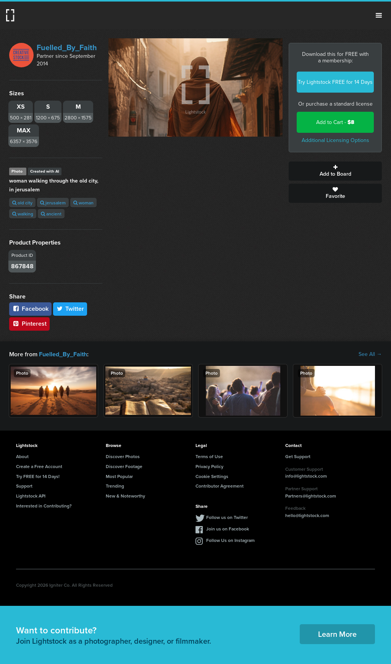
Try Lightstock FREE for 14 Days (335, 82)
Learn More (337, 634)
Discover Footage (124, 466)
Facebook (30, 308)
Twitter (70, 308)
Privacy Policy (209, 466)
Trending (115, 486)
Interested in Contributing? (44, 505)
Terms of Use (209, 456)
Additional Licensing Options (335, 140)
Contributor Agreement (220, 486)
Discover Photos (123, 456)
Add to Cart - (335, 122)
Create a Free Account (39, 466)
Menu (379, 15)
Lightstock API (30, 496)
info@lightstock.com (306, 476)
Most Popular (119, 476)
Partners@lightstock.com (310, 496)
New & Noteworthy (125, 496)
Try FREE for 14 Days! (38, 476)
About (22, 456)
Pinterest (29, 323)
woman (83, 202)
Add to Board (335, 171)
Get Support (297, 456)
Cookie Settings (212, 476)
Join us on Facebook (227, 528)
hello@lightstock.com (307, 515)
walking (22, 213)
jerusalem (53, 202)
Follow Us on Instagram (230, 540)
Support (24, 486)
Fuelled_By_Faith (67, 47)
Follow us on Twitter (227, 517)
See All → (370, 354)
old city (22, 202)
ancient (51, 213)
